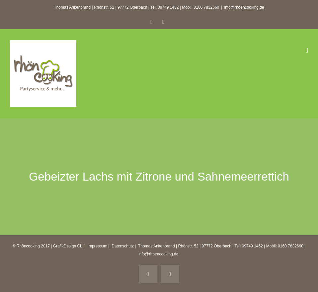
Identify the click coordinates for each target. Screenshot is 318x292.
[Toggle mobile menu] (306, 50)
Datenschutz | (124, 246)
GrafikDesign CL (67, 246)
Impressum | (99, 246)
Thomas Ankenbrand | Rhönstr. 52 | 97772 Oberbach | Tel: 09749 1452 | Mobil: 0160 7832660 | (221, 246)
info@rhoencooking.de (244, 7)
